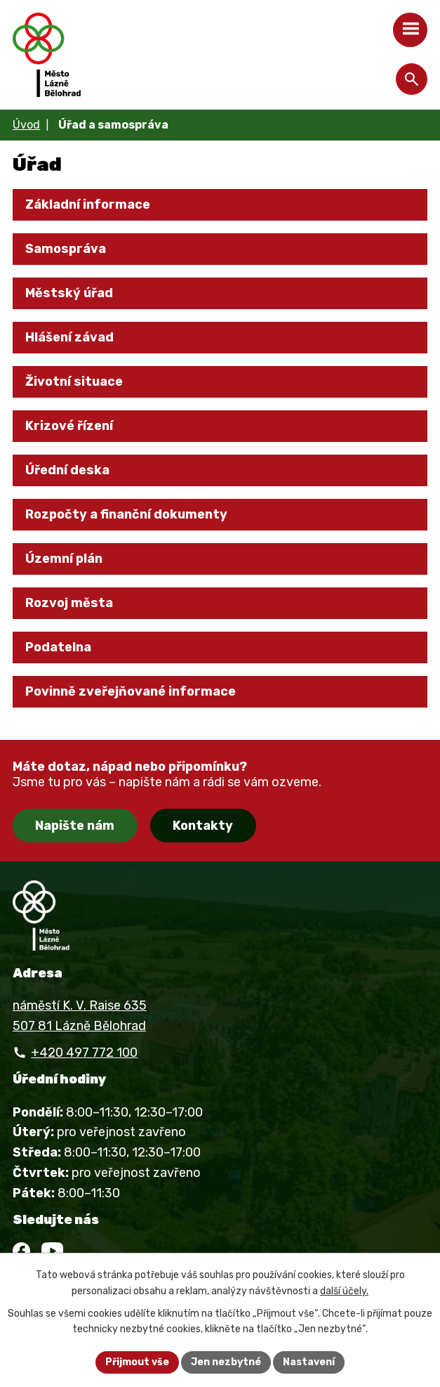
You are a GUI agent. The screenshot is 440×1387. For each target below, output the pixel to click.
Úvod (26, 124)
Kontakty (203, 825)
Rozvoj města (69, 603)
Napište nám (74, 825)
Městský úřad (69, 293)
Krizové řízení (69, 426)
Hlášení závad (69, 337)
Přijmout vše (137, 1362)
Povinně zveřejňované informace (130, 691)
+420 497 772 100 (84, 1052)
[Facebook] (21, 1251)
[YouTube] (52, 1251)
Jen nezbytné (226, 1362)
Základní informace (87, 204)
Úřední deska (67, 470)
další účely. (344, 1291)
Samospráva (65, 248)
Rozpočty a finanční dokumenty (126, 514)
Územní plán (63, 558)
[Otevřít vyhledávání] (411, 79)
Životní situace (74, 381)
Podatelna (58, 647)
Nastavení (309, 1362)
